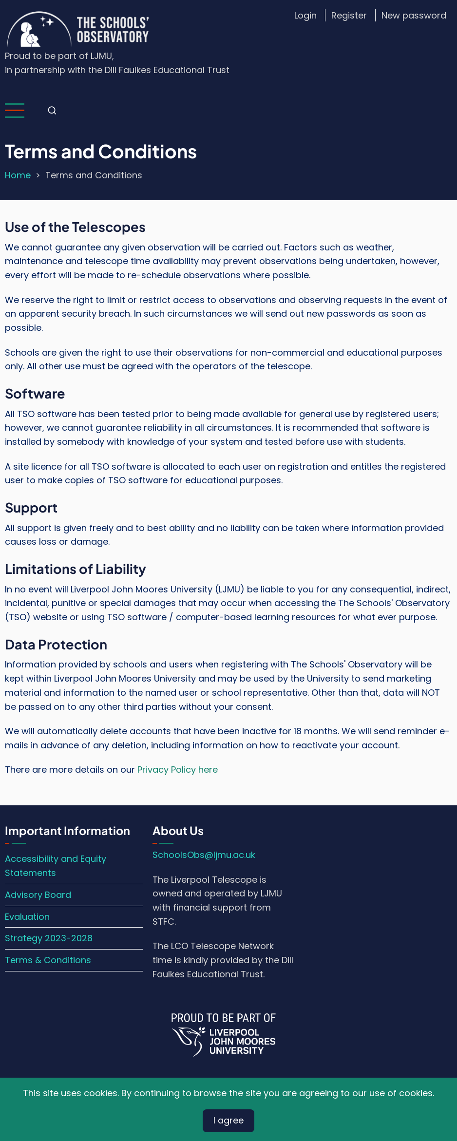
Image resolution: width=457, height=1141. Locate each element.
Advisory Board (38, 895)
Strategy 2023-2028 (49, 938)
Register (349, 15)
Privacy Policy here (177, 769)
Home (18, 175)
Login (305, 15)
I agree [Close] (228, 1120)
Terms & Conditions (48, 960)
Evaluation (27, 917)
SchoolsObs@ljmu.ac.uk (203, 855)
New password (413, 15)
